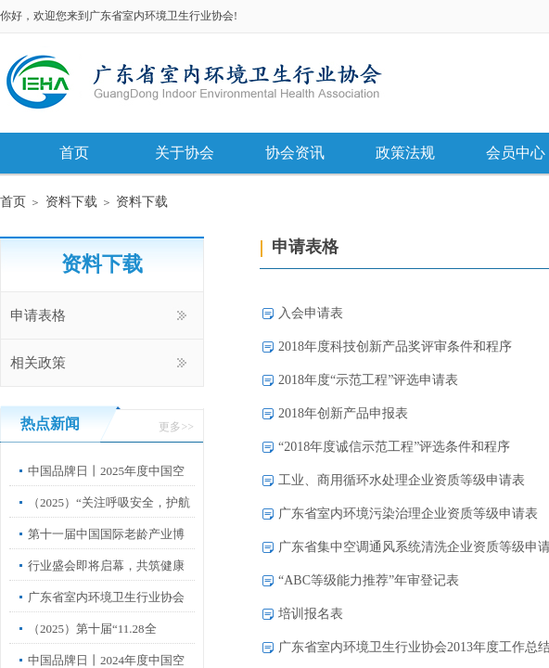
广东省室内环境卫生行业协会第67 (106, 611)
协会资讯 (295, 153)
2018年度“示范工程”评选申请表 (368, 380)
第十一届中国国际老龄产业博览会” (106, 548)
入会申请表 (310, 313)
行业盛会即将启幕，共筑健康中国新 (106, 579)
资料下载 (71, 202)
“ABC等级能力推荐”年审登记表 (368, 580)
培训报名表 (310, 614)
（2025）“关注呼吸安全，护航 (109, 502)
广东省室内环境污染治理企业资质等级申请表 (408, 513)
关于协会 (184, 153)
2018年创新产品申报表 (343, 413)
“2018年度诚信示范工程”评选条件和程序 (394, 447)
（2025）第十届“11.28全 (92, 629)
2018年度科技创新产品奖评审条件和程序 (395, 346)
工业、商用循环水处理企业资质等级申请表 (401, 480)
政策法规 (405, 153)
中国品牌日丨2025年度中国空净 (106, 485)
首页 (74, 153)
